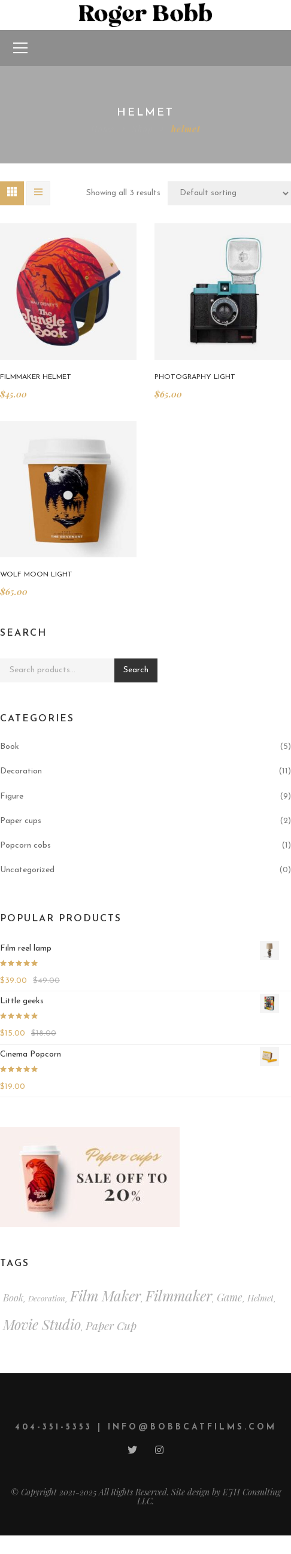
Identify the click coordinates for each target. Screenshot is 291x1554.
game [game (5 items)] (229, 1297)
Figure (11, 796)
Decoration (21, 771)
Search (135, 670)
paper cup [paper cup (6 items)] (111, 1325)
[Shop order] (229, 193)
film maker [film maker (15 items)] (105, 1295)
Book (9, 746)
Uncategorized (27, 870)
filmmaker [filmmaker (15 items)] (179, 1295)
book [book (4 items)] (13, 1297)
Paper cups (20, 821)
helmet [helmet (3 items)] (260, 1298)
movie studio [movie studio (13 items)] (42, 1324)
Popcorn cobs (25, 845)
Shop (142, 129)
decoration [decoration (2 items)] (46, 1298)
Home (102, 129)
